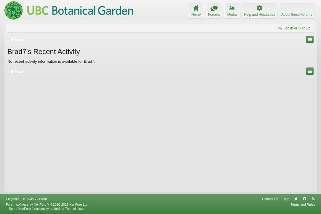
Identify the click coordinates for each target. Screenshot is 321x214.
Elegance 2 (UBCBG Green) (26, 199)
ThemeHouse (74, 208)
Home (296, 199)
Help (285, 199)
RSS (313, 199)
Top (304, 199)
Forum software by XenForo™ (47, 204)
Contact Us (270, 199)
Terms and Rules (302, 204)
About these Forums (296, 14)
